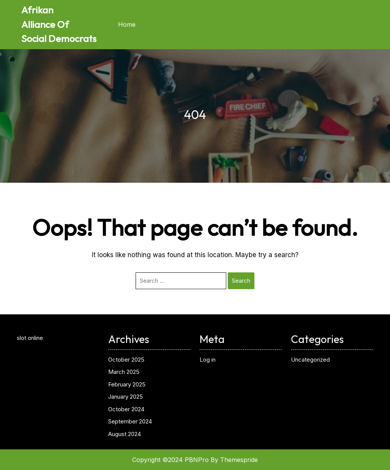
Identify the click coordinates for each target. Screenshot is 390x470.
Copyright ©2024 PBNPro (170, 460)
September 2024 (130, 421)
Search (241, 280)
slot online (30, 337)
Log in (208, 359)
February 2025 (126, 384)
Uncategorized (310, 359)
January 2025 (125, 396)
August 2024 (124, 434)
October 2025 (126, 359)
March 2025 (123, 371)
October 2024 (126, 409)
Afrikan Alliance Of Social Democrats (58, 24)
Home (127, 24)
